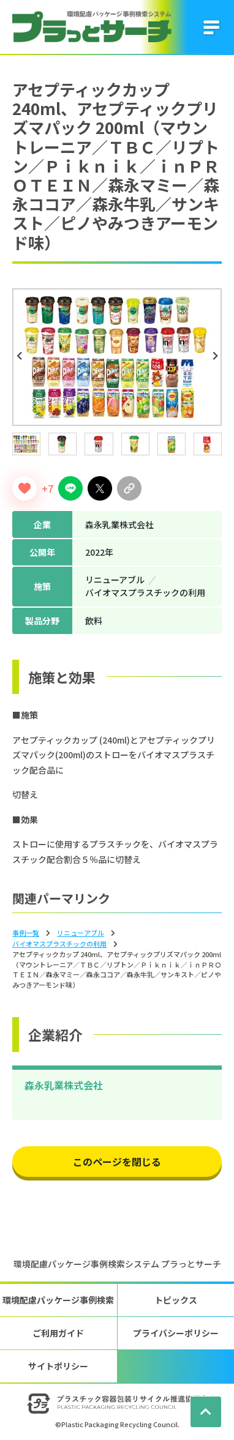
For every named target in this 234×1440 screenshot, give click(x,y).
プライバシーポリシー (176, 1333)
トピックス (175, 1300)
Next (217, 356)
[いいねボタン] (24, 488)
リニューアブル (80, 933)
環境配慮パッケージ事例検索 (58, 1300)
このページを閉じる (117, 1161)
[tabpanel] (117, 357)
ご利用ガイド (58, 1333)
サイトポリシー (58, 1366)
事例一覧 (25, 933)
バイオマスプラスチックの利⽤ (59, 944)
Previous (21, 356)
